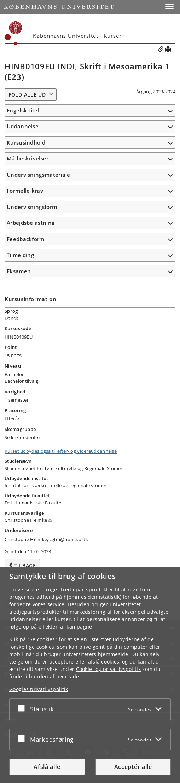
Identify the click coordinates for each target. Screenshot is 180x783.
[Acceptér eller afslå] (23, 708)
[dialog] (90, 675)
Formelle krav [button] (25, 190)
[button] (169, 6)
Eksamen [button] (19, 271)
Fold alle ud (27, 94)
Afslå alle (47, 767)
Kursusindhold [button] (26, 142)
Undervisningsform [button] (32, 206)
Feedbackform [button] (26, 239)
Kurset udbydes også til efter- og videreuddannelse (61, 451)
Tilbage (25, 565)
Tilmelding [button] (20, 254)
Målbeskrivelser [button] (28, 158)
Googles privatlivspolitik (38, 689)
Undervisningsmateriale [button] (38, 174)
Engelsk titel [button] (23, 110)
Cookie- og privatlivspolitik (108, 669)
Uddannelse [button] (23, 126)
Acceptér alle (133, 767)
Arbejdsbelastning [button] (30, 222)
